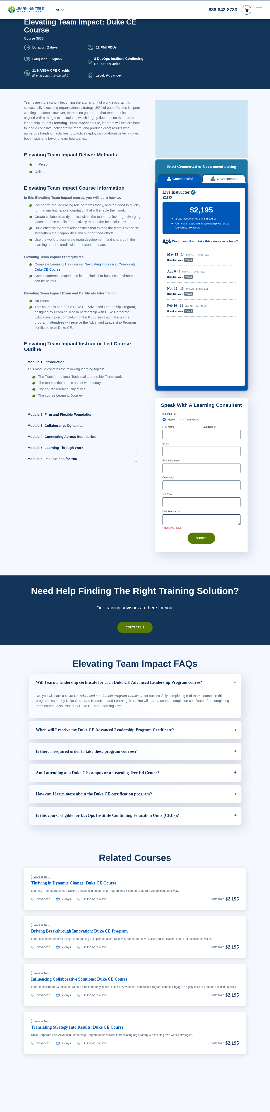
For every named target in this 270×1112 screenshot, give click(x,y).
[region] (202, 220)
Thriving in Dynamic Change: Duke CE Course (77, 805)
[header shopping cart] (246, 9)
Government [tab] (223, 104)
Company (169, 358)
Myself (171, 299)
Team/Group (193, 299)
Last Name (210, 307)
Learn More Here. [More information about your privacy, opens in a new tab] (86, 1107)
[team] (182, 299)
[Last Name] (221, 314)
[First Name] (181, 314)
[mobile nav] (259, 9)
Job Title (167, 375)
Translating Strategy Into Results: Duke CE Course (82, 953)
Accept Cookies (217, 1104)
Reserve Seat (221, 190)
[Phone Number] (201, 349)
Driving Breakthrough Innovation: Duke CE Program (83, 853)
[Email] (201, 332)
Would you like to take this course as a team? (202, 168)
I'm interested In (173, 393)
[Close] (262, 1103)
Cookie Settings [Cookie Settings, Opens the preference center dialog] (184, 1104)
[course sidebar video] (201, 54)
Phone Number (173, 341)
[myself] (164, 299)
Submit (201, 420)
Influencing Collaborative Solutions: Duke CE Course (84, 901)
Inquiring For (170, 294)
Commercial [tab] (179, 104)
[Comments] (201, 401)
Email (167, 324)
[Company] (201, 366)
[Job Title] (201, 383)
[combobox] (168, 349)
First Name (170, 307)
